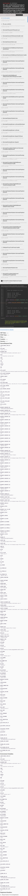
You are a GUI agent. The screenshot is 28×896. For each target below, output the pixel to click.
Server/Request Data (6, 343)
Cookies (2, 339)
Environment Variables (6, 754)
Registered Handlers (6, 892)
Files (1, 337)
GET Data (3, 333)
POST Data (3, 335)
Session (2, 341)
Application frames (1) (10, 15)
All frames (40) (19, 15)
